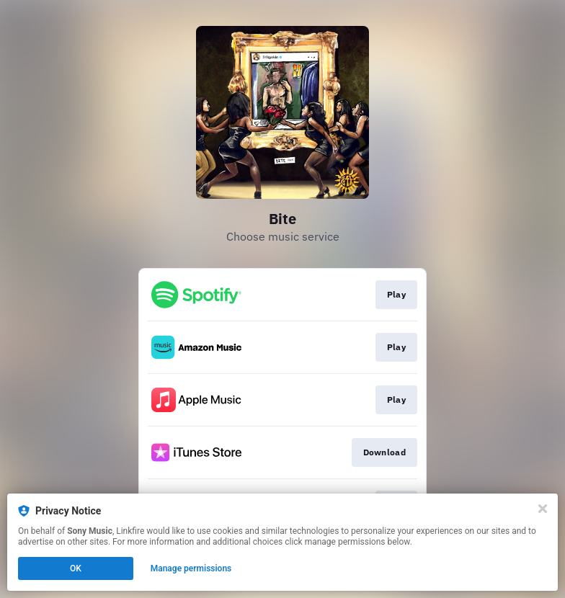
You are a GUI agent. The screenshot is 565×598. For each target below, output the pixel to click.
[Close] (542, 508)
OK (75, 568)
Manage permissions (191, 568)
